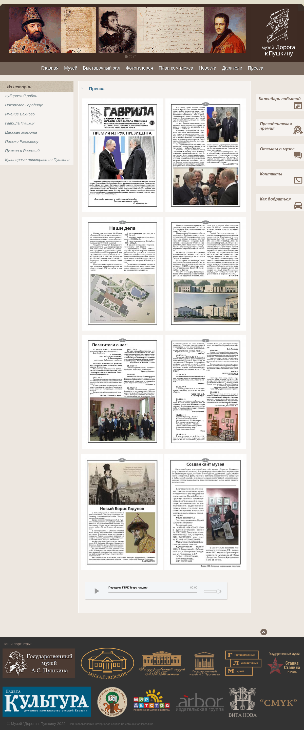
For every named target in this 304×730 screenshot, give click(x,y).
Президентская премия (274, 126)
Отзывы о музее (277, 149)
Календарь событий (280, 99)
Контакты (271, 174)
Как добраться (275, 199)
